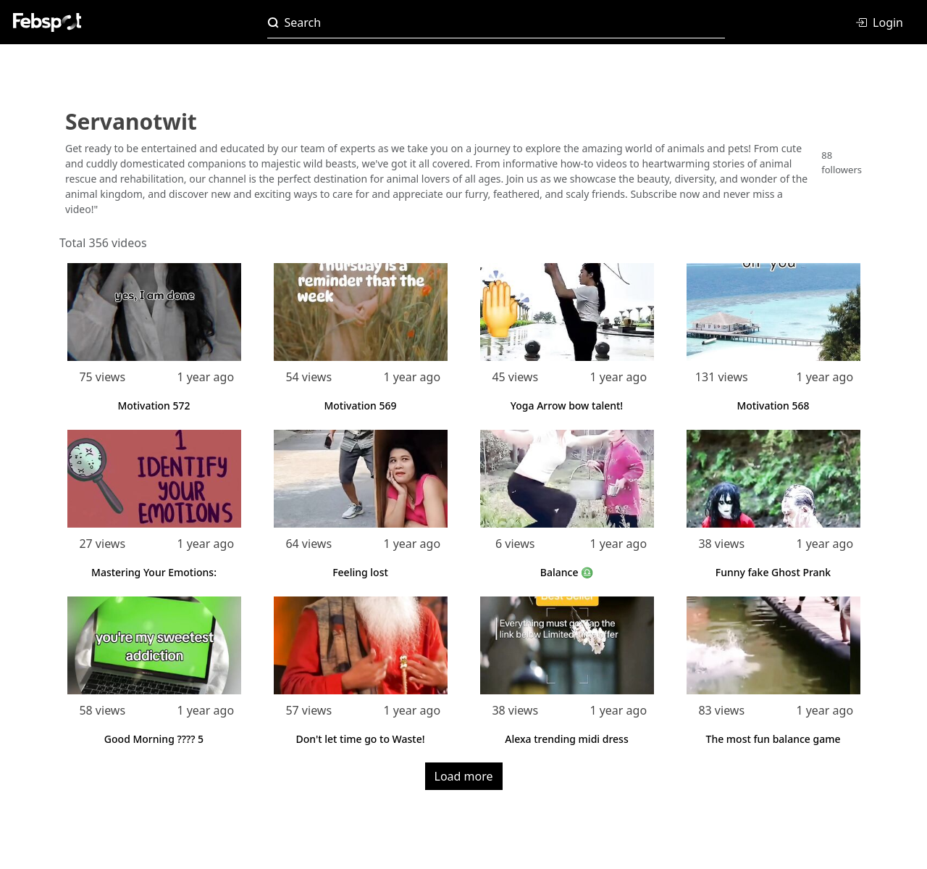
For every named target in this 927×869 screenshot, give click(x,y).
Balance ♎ (566, 572)
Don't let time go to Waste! (360, 739)
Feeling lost (360, 572)
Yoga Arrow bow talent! (567, 405)
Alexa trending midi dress (566, 739)
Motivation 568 (773, 405)
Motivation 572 (153, 405)
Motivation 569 (360, 405)
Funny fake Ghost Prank (773, 572)
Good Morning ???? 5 (154, 739)
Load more (464, 776)
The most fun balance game (773, 739)
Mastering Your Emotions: (154, 572)
